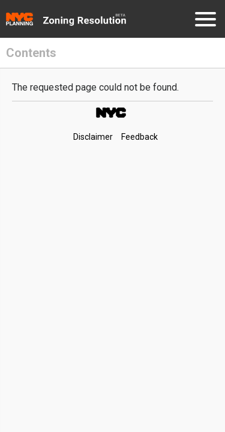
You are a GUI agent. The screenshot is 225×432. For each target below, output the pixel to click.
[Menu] (205, 21)
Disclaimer (93, 137)
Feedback (139, 137)
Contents (31, 53)
